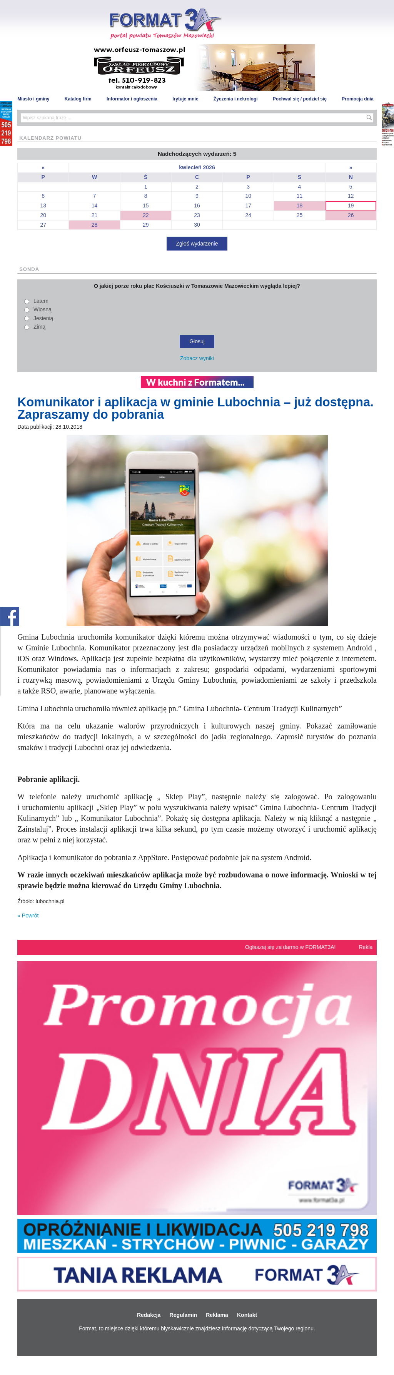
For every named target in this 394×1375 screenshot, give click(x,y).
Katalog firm (78, 99)
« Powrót (27, 915)
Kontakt (247, 1315)
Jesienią (43, 318)
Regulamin (183, 1315)
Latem (40, 301)
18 (300, 205)
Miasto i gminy (33, 99)
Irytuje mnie (185, 99)
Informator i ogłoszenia (132, 99)
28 (95, 225)
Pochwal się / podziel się (300, 99)
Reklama (217, 1315)
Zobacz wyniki (197, 358)
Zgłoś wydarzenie (197, 244)
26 (351, 215)
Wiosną (42, 309)
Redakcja (148, 1315)
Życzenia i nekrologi (236, 99)
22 (146, 215)
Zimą (39, 327)
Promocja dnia (358, 99)
